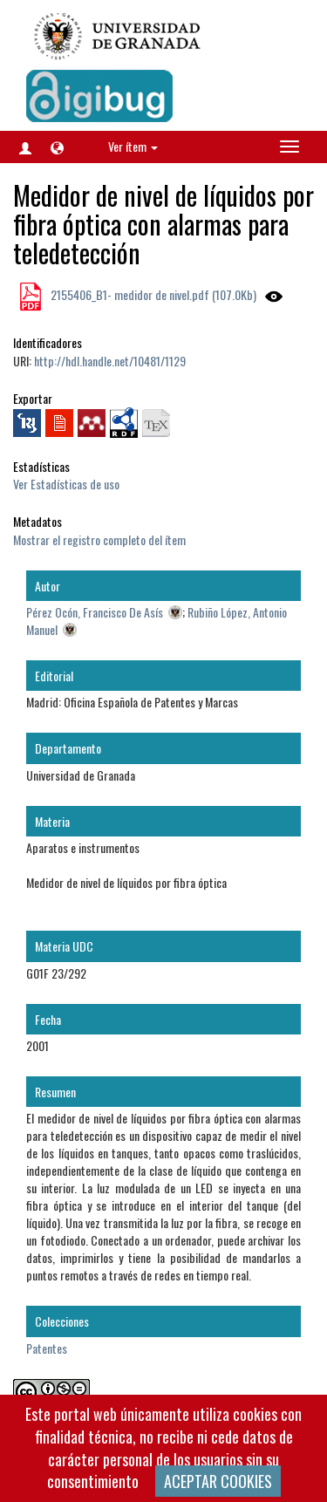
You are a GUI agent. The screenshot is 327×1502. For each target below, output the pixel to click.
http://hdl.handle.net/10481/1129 (110, 361)
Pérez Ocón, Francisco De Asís (94, 612)
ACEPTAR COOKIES (218, 1481)
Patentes (46, 1348)
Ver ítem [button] (133, 146)
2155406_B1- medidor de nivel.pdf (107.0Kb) (152, 294)
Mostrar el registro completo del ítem (99, 539)
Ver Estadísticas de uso (66, 483)
